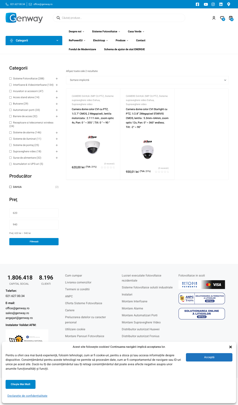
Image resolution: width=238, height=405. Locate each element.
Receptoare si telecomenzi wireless (33, 123)
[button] (230, 347)
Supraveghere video (24, 151)
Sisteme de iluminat (24, 139)
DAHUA (17, 187)
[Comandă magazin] (147, 80)
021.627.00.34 (15, 296)
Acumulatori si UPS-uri (26, 164)
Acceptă (209, 357)
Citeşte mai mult (20, 384)
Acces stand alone (23, 97)
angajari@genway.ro (19, 318)
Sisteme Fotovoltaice (25, 79)
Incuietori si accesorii (25, 91)
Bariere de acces (22, 116)
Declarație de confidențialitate (27, 396)
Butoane (18, 104)
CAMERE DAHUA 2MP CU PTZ (88, 96)
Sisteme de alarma (23, 132)
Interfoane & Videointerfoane (30, 85)
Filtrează (34, 241)
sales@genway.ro (17, 313)
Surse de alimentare (24, 158)
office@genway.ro (17, 308)
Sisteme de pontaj (23, 145)
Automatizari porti (24, 110)
